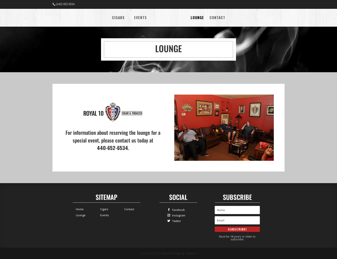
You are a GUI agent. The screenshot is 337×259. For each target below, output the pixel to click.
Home (80, 209)
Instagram (177, 215)
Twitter (175, 220)
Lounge (197, 18)
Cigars (118, 18)
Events (140, 18)
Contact (217, 18)
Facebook (177, 209)
